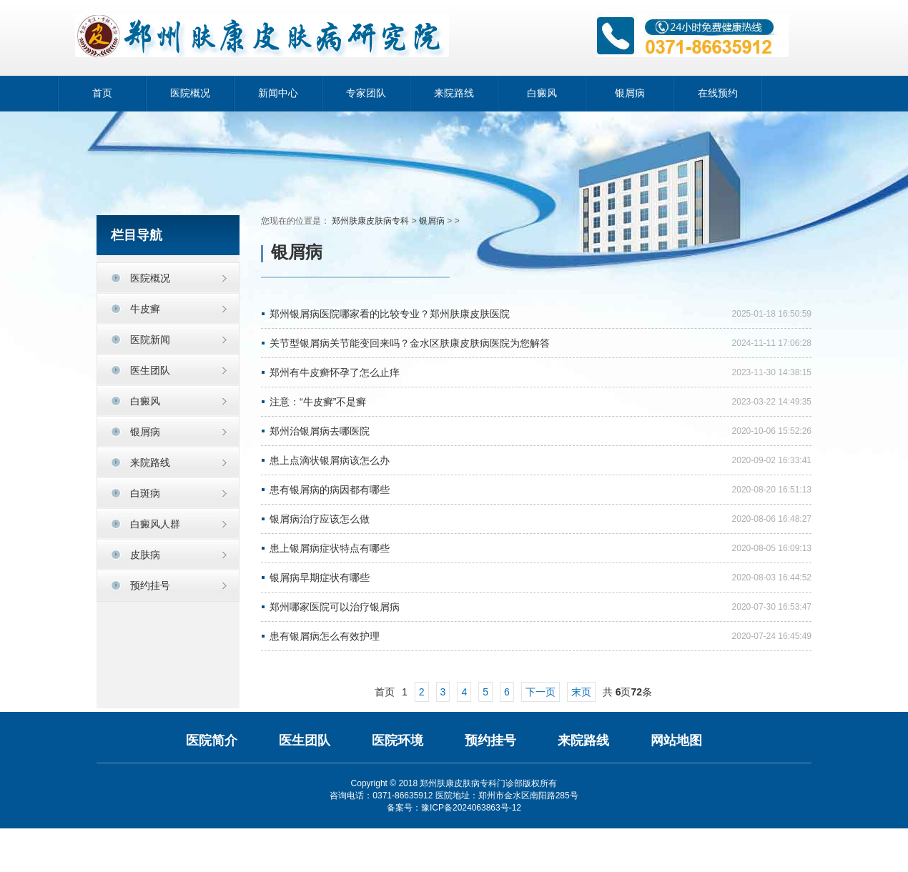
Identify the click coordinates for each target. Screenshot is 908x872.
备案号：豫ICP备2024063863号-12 (454, 808)
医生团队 (304, 740)
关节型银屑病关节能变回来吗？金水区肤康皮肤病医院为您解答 (410, 343)
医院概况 (190, 93)
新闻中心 (278, 93)
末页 (581, 692)
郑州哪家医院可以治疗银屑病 (335, 607)
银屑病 (630, 93)
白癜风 (542, 93)
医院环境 (397, 740)
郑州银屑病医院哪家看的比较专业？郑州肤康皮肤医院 (390, 313)
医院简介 (211, 740)
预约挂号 (150, 585)
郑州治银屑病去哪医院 (320, 431)
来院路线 (454, 93)
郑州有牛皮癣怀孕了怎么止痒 (335, 372)
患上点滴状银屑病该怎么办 (330, 460)
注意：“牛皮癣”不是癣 (318, 401)
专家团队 (366, 93)
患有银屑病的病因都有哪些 (330, 489)
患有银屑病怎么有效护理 (325, 636)
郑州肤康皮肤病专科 (370, 221)
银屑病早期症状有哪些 (320, 577)
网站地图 (676, 740)
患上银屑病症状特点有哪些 (330, 548)
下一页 (540, 692)
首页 (102, 93)
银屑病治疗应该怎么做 (320, 519)
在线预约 (718, 93)
